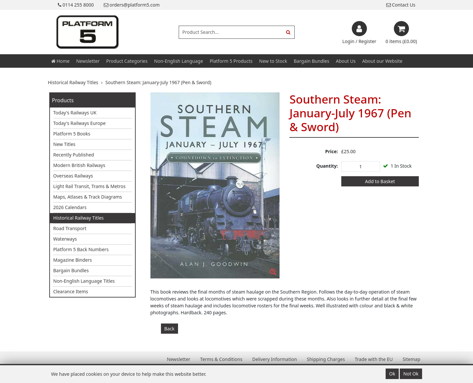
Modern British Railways (79, 165)
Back (169, 328)
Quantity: (327, 166)
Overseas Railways (73, 176)
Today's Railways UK (75, 112)
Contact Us (401, 5)
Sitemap (411, 359)
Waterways (65, 239)
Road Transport (69, 228)
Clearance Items (70, 291)
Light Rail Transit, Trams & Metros (89, 186)
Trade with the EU (374, 359)
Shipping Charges (326, 359)
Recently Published (73, 155)
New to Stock (273, 61)
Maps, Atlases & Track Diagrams (87, 197)
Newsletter (88, 61)
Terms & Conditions (221, 359)
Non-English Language (178, 61)
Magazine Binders (72, 260)
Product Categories (126, 61)
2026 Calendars (70, 207)
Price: (331, 151)
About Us (345, 61)
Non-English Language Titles (84, 281)
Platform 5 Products (231, 61)
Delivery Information (274, 359)
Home (60, 61)
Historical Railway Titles (78, 218)
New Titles (64, 144)
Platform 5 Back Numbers (81, 249)
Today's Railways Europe (79, 123)
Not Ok (410, 374)
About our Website (382, 61)
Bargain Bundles (311, 61)
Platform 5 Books (71, 134)
